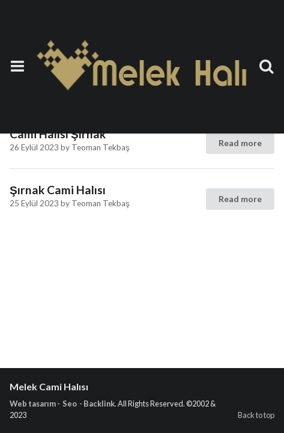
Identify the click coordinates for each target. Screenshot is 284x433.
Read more (240, 143)
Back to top (256, 415)
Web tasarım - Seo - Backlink (62, 403)
